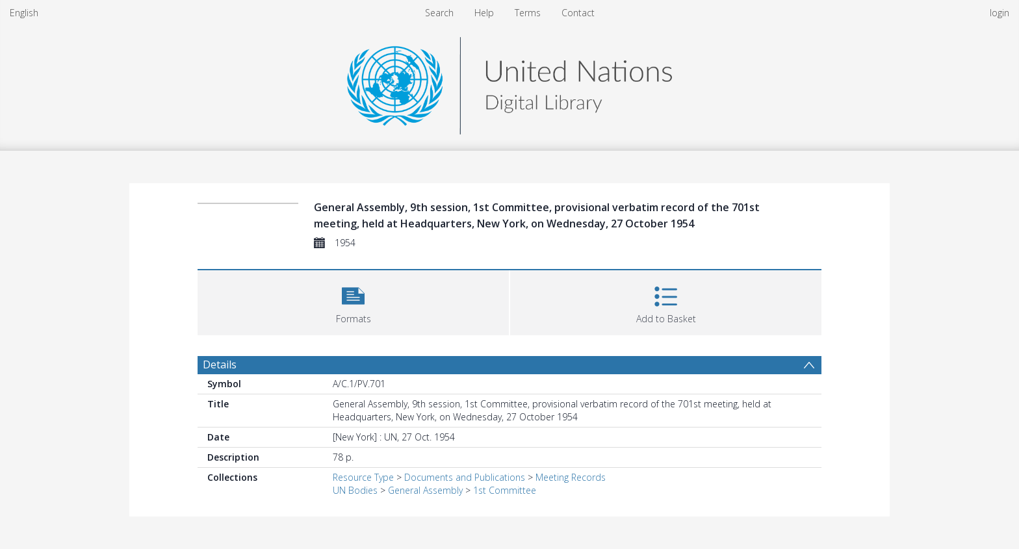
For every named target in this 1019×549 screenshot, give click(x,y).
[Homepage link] (509, 82)
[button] (353, 301)
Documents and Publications (464, 477)
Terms (528, 12)
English (24, 12)
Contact (578, 12)
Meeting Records (570, 477)
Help (484, 12)
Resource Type (363, 477)
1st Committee (504, 490)
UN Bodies (355, 490)
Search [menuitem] (439, 12)
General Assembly (425, 490)
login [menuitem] (999, 12)
